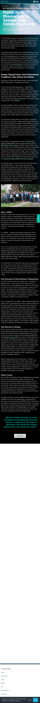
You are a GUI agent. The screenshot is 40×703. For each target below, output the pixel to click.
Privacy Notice (4, 694)
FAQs (2, 687)
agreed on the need (19, 98)
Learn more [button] (17, 700)
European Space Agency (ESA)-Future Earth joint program (18, 158)
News (6, 6)
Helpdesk (3, 683)
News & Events (4, 676)
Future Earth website (16, 64)
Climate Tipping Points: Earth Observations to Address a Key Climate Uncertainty (21, 8)
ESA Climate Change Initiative (11, 337)
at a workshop (14, 155)
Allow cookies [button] (35, 700)
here (2, 405)
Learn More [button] (20, 436)
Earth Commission (26, 143)
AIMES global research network (9, 145)
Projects (2, 672)
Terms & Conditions (5, 690)
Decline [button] (30, 699)
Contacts (2, 679)
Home (3, 6)
